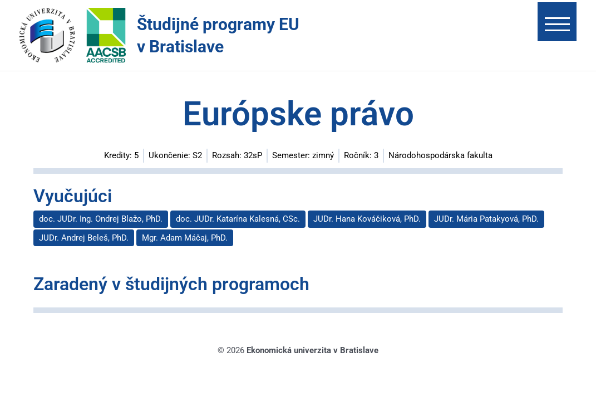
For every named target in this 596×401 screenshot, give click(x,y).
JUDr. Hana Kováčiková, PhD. (367, 219)
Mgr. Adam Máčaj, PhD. (185, 238)
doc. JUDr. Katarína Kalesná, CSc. (238, 219)
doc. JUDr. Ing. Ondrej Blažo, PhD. (100, 219)
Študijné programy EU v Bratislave (218, 35)
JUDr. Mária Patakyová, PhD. (486, 219)
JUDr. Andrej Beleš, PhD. (84, 238)
